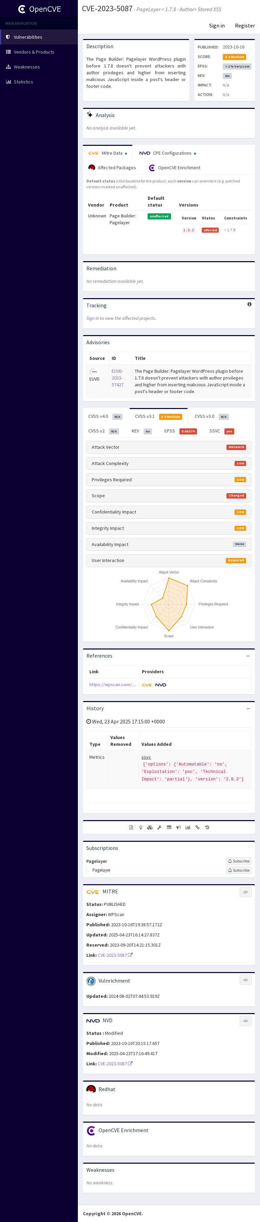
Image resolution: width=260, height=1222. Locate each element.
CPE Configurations (167, 153)
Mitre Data (107, 153)
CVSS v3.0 (212, 416)
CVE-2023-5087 (107, 8)
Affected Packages (112, 167)
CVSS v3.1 (158, 416)
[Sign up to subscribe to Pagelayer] (239, 861)
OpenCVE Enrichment (174, 167)
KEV (142, 431)
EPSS (181, 431)
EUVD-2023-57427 (118, 378)
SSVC (222, 431)
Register (245, 25)
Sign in (217, 25)
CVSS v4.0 (105, 416)
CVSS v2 (103, 431)
